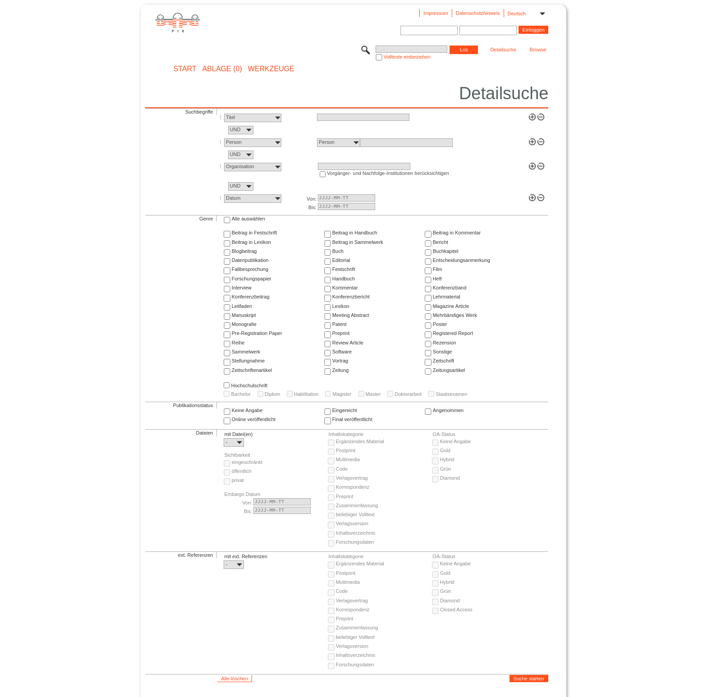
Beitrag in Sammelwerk (357, 242)
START (185, 69)
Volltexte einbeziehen (407, 57)
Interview (242, 287)
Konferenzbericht (351, 296)
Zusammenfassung (357, 505)
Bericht (440, 242)
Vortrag (340, 360)
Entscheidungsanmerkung (461, 260)
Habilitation (306, 394)
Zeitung (340, 370)
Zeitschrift (443, 360)
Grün (445, 469)
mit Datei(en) (238, 434)
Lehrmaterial (446, 296)
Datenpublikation (250, 260)
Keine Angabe (247, 410)
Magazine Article (451, 306)
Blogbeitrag (244, 251)
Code (342, 469)
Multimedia (348, 459)
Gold (445, 450)
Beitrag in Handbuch (354, 232)
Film (437, 269)
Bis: (312, 207)
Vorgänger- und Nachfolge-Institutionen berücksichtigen (388, 173)
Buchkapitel (446, 251)
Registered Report (453, 333)
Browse (538, 49)
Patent (339, 324)
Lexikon (340, 306)
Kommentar (345, 287)
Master (373, 394)
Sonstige (442, 351)
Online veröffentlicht (253, 419)
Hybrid (447, 459)
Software (342, 351)
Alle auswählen (248, 218)
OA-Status (443, 434)
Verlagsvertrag (352, 478)
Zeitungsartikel (449, 370)
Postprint (345, 450)
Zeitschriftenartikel (252, 370)
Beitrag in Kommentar (457, 232)
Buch (338, 251)
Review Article (347, 342)
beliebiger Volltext (355, 514)
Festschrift (343, 269)
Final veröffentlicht (352, 419)
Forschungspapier (251, 278)
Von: (312, 199)
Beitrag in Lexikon (251, 242)
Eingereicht (344, 410)
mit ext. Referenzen (245, 556)
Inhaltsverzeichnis (355, 533)
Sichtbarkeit (237, 455)
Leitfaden (242, 306)
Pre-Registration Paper (257, 333)
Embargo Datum (242, 494)
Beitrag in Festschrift (254, 232)
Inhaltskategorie (345, 434)
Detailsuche (503, 49)
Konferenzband (450, 287)
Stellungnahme (248, 360)
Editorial (341, 260)
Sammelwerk (246, 351)
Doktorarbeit (408, 394)
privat (238, 480)
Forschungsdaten (355, 542)
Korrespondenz (353, 487)
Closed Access (456, 609)
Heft (437, 278)
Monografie (244, 324)
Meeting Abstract (350, 315)
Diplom (272, 394)
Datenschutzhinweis (478, 13)
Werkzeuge (271, 69)
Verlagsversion (352, 523)
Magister (341, 394)
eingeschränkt (247, 462)
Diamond (450, 478)
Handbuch (343, 278)
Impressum (435, 13)
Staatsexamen (451, 394)
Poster (440, 324)
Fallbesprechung (250, 269)
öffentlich (242, 471)
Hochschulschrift (249, 385)
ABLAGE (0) (222, 69)
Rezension (444, 342)
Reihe (238, 342)
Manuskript (244, 315)
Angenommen (448, 410)
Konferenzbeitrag (251, 296)
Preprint (341, 333)
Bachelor (240, 394)
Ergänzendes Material (360, 441)
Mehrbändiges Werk (455, 315)
